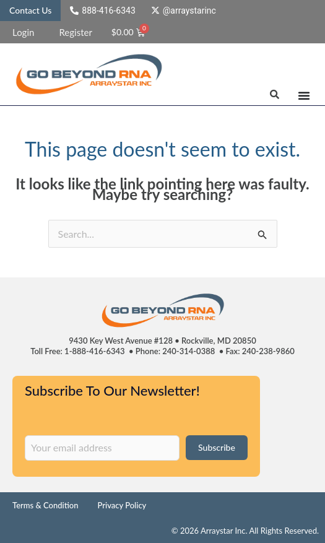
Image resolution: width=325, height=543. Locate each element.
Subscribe (216, 447)
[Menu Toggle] (304, 95)
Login (23, 32)
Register (75, 32)
